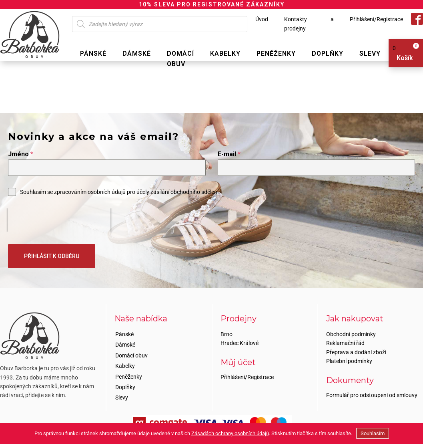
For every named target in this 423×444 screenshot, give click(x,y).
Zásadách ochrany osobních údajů (230, 433)
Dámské (136, 53)
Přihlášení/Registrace (376, 19)
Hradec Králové (240, 343)
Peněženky (276, 53)
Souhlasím (373, 433)
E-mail (229, 154)
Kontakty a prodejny (309, 23)
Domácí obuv (180, 59)
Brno (227, 334)
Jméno (20, 154)
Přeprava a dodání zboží (356, 352)
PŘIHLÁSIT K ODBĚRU (51, 256)
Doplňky (327, 53)
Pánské (93, 53)
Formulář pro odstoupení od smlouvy (371, 395)
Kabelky (225, 53)
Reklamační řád (345, 343)
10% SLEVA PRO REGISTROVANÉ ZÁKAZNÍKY (212, 4)
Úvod (261, 19)
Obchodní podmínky (351, 334)
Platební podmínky (349, 361)
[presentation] (59, 220)
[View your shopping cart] (403, 53)
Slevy (370, 53)
